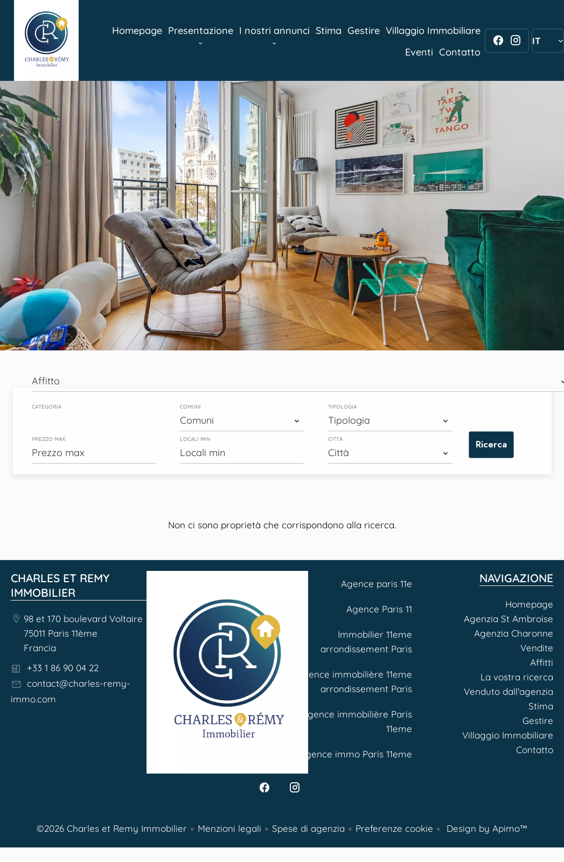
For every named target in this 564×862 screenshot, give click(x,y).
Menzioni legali (229, 828)
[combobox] (242, 420)
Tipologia (342, 407)
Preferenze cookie (394, 828)
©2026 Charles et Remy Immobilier (112, 828)
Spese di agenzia (308, 828)
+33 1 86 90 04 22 (63, 667)
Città (335, 439)
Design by (485, 828)
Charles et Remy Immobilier (60, 585)
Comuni (190, 407)
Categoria (46, 407)
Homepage (46, 40)
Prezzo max (48, 439)
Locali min (195, 439)
